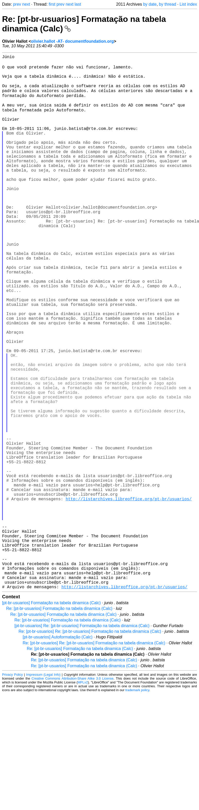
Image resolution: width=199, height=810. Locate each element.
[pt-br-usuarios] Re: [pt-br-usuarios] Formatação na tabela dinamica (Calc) (82, 742)
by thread (167, 4)
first (52, 4)
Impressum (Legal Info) (43, 791)
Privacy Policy (12, 791)
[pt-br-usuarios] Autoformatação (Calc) (57, 753)
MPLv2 (82, 798)
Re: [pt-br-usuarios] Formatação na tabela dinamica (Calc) (59, 724)
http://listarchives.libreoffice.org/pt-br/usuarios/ (129, 595)
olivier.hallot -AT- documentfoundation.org (72, 41)
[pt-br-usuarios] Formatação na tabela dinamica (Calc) (51, 719)
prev (17, 4)
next (26, 4)
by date (150, 4)
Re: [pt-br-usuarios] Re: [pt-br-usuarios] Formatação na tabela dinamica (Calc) (90, 747)
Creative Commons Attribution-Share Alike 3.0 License (72, 794)
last (78, 4)
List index (188, 4)
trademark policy (137, 806)
